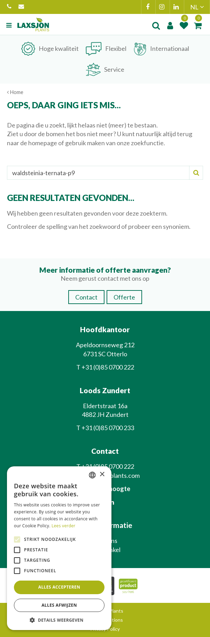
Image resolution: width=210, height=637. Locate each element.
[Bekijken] (198, 25)
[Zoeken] (105, 173)
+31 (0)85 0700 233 (107, 428)
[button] (59, 619)
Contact (86, 297)
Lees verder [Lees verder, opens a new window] (64, 526)
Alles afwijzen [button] (59, 605)
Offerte (124, 297)
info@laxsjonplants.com (21, 6)
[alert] (59, 548)
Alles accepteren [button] (59, 587)
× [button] (101, 474)
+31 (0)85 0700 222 (9, 6)
